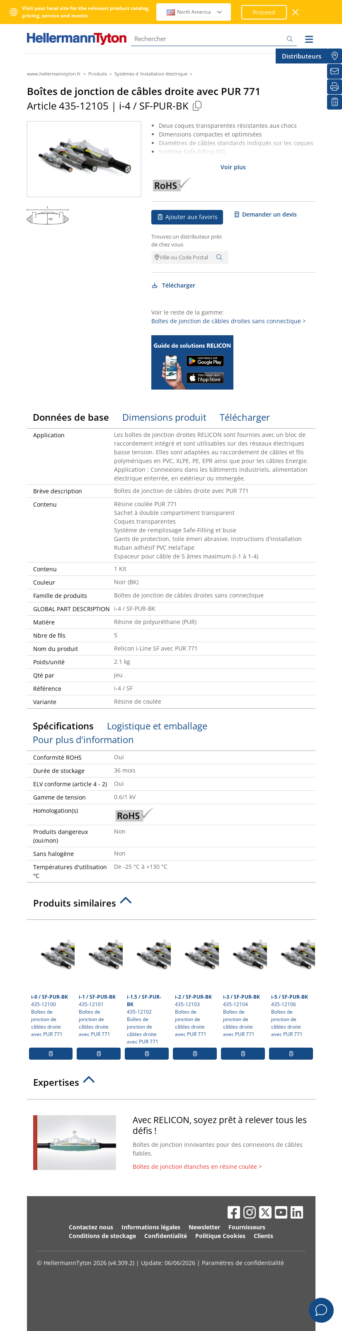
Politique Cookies (220, 1236)
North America (195, 11)
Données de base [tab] (71, 417)
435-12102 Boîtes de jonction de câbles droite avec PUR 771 (148, 984)
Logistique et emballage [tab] (157, 725)
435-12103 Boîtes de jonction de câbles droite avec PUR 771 (196, 981)
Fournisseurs (246, 1227)
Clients (263, 1236)
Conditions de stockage (102, 1236)
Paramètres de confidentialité (243, 1263)
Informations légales (150, 1227)
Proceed (264, 12)
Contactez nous (91, 1227)
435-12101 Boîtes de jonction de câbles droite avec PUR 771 (100, 981)
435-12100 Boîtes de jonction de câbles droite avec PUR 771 (52, 981)
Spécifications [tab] (63, 725)
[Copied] (197, 105)
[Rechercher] (214, 39)
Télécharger (173, 285)
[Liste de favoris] (334, 102)
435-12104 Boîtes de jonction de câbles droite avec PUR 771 (244, 981)
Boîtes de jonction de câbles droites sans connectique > (228, 321)
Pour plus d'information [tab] (83, 739)
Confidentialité (165, 1236)
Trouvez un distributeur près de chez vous (186, 241)
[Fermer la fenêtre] (296, 12)
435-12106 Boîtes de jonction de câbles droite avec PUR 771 (292, 981)
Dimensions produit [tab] (164, 417)
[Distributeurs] (334, 56)
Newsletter (204, 1227)
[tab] (171, 905)
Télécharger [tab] (245, 417)
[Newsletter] (334, 71)
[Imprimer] (334, 86)
